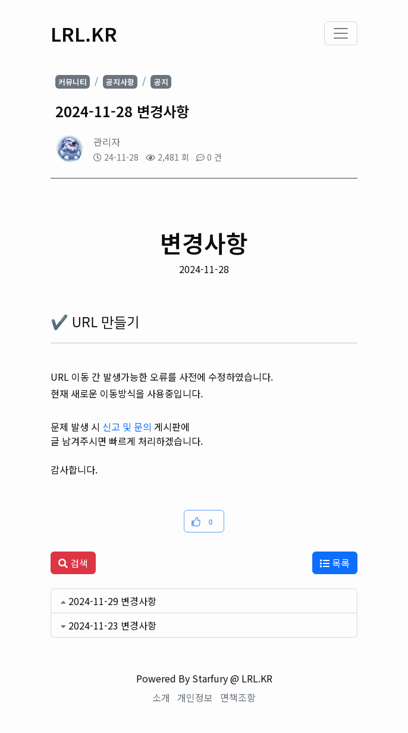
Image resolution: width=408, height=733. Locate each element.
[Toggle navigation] (340, 33)
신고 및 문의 (127, 426)
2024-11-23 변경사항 (112, 625)
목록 (335, 563)
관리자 (106, 141)
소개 (161, 697)
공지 (161, 81)
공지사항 (120, 81)
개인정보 (195, 697)
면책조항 (238, 697)
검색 (73, 563)
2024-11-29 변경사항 (112, 601)
